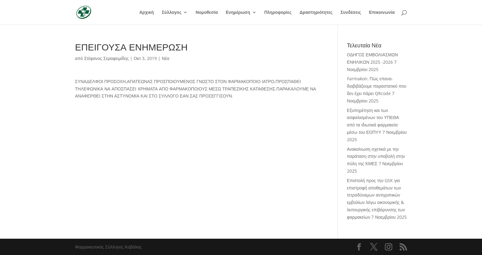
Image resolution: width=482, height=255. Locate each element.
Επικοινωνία (382, 12)
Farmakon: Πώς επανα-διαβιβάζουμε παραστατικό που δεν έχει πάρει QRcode (376, 86)
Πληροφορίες (278, 12)
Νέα (165, 58)
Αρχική (146, 12)
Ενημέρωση (238, 12)
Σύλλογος (171, 12)
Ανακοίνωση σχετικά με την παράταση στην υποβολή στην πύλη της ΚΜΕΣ (376, 156)
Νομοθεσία (207, 12)
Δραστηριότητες (315, 12)
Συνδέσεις (351, 12)
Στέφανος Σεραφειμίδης (106, 58)
